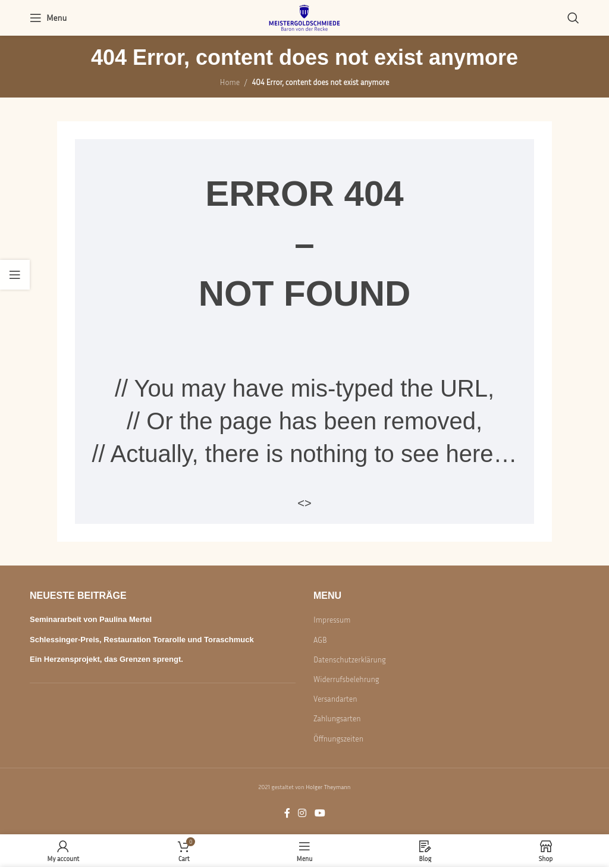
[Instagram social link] (302, 813)
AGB (320, 640)
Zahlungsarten (337, 718)
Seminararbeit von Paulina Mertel (91, 619)
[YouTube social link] (319, 813)
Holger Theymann (328, 786)
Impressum (331, 619)
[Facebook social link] (287, 813)
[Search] (573, 18)
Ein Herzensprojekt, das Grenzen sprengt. (106, 659)
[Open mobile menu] (48, 18)
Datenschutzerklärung (349, 659)
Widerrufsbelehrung (346, 679)
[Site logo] (304, 16)
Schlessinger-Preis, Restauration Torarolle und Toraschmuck (142, 639)
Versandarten (335, 698)
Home (230, 82)
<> (304, 503)
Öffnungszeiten (338, 738)
